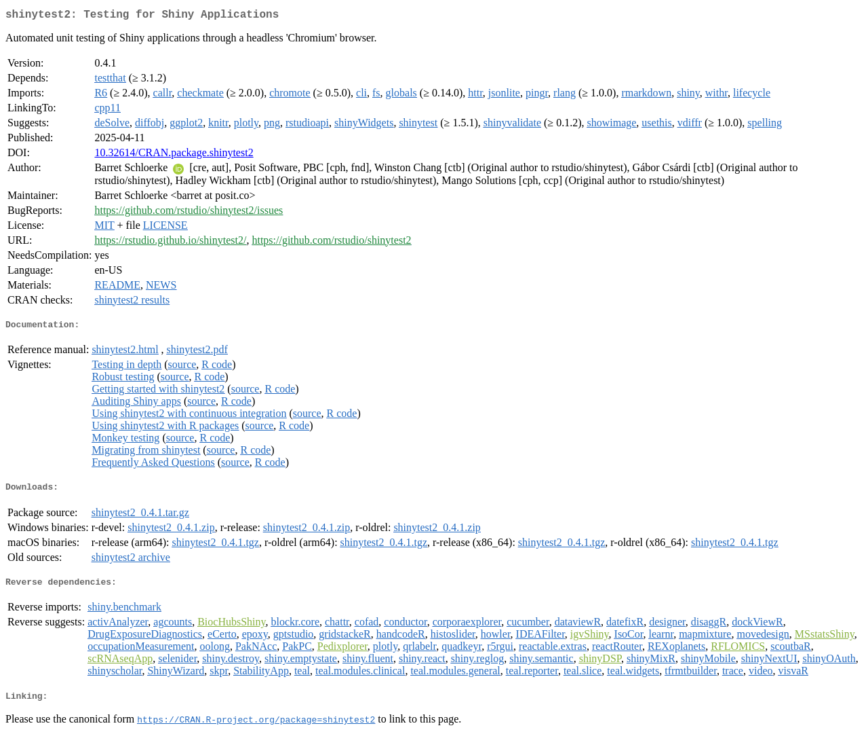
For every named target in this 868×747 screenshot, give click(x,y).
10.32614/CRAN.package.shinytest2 (173, 155)
